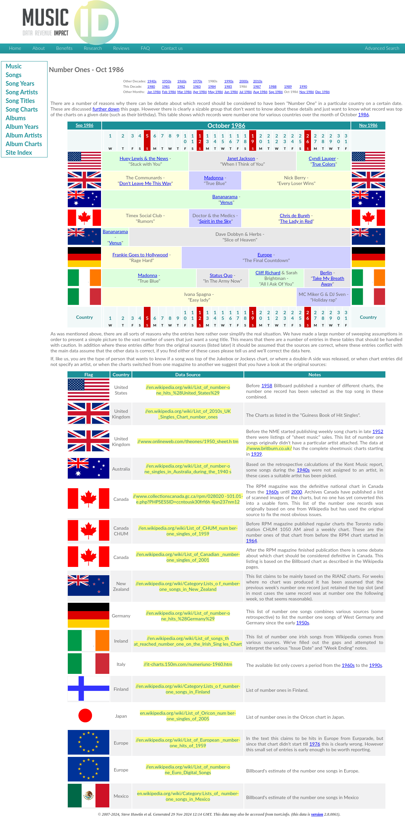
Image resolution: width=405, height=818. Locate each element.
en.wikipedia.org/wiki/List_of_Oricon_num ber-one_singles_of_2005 (188, 715)
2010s (257, 81)
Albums (16, 118)
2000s (244, 81)
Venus (226, 202)
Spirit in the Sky (215, 221)
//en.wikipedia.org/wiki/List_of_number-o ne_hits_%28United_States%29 (188, 390)
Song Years (20, 83)
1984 (212, 86)
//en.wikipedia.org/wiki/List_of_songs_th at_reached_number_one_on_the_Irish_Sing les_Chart (188, 641)
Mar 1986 (184, 92)
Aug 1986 (260, 92)
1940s (151, 81)
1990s (229, 81)
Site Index (19, 152)
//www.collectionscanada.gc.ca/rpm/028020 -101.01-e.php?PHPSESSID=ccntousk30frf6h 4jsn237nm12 (188, 498)
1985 (228, 86)
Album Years (22, 126)
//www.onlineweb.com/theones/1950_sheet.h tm (187, 441)
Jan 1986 (153, 92)
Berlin (326, 272)
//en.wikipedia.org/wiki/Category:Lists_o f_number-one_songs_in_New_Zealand (188, 586)
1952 (377, 431)
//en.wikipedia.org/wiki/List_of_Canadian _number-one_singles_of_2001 (188, 557)
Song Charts (22, 109)
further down (105, 109)
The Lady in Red (296, 221)
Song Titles (20, 100)
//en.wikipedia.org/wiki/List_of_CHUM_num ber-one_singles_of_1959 (188, 530)
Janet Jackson (241, 158)
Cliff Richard (267, 272)
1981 (166, 86)
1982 (181, 86)
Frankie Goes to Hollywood (140, 254)
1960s (182, 81)
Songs (14, 74)
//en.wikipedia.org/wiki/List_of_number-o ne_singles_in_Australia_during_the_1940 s (188, 468)
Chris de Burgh (295, 215)
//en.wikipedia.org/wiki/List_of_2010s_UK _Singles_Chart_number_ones (188, 413)
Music (14, 66)
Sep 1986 (276, 92)
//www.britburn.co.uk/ (269, 448)
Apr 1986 (200, 92)
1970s (197, 81)
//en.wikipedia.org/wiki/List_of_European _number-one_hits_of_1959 (188, 742)
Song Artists (22, 92)
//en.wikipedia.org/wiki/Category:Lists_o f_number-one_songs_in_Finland (188, 688)
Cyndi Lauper (322, 158)
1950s (166, 81)
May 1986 (215, 92)
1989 (288, 86)
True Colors (323, 164)
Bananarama (225, 196)
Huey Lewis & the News (144, 158)
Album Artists (24, 135)
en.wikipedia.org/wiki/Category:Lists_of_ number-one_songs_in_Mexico (188, 796)
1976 (314, 744)
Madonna (213, 177)
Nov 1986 (306, 92)
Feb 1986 (169, 92)
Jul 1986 (245, 92)
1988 (272, 86)
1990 (303, 86)
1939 (256, 454)
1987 (257, 86)
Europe (264, 254)
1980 (151, 86)
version (317, 814)
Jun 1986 (231, 92)
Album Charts (24, 143)
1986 (363, 114)
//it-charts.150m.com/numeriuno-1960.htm (188, 664)
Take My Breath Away (328, 281)
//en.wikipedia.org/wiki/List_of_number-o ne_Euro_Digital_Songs (188, 769)
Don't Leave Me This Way (145, 183)
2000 (296, 492)
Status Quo (221, 275)
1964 (251, 540)
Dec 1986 (322, 92)
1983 (197, 86)
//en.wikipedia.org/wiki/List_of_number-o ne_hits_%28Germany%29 (188, 615)
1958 (266, 385)
